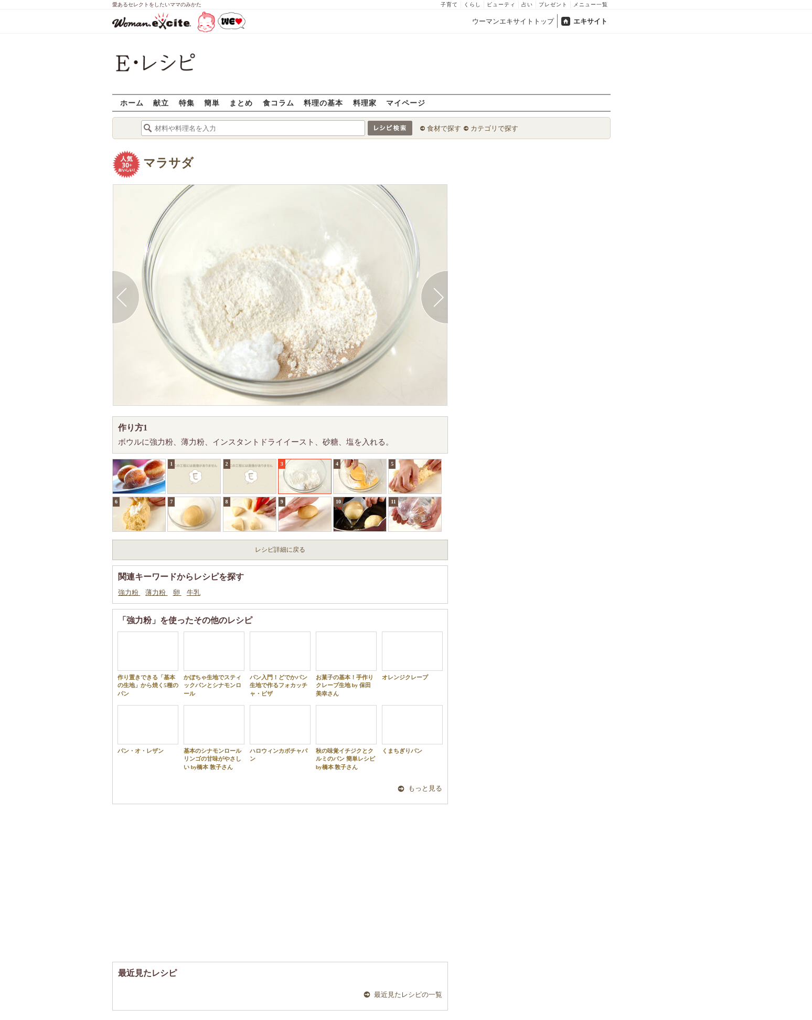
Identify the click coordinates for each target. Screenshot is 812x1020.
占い (527, 4)
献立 (161, 103)
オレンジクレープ (412, 656)
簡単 (212, 103)
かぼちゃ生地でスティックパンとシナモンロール (214, 664)
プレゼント (553, 4)
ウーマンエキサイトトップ (513, 21)
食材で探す (444, 128)
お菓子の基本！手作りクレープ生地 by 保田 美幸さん (346, 664)
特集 (187, 103)
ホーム (132, 103)
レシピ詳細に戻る (280, 549)
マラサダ (168, 163)
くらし (472, 4)
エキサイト (590, 21)
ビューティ (501, 4)
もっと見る (425, 788)
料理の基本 (323, 103)
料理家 (365, 103)
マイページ (405, 103)
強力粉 (129, 592)
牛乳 (193, 592)
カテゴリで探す (494, 128)
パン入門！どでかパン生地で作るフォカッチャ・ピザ (280, 664)
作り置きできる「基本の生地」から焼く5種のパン (147, 664)
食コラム (278, 103)
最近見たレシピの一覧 (408, 994)
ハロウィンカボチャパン (280, 733)
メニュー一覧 (590, 4)
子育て (449, 4)
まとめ (241, 103)
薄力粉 (156, 592)
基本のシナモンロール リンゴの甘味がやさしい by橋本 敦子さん (214, 737)
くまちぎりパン (412, 729)
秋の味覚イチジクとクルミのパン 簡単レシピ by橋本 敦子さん (346, 737)
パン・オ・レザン (147, 729)
